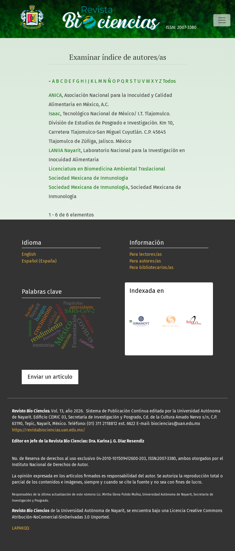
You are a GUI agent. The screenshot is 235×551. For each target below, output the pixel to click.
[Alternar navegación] (221, 20)
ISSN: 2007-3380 (181, 27)
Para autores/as (145, 261)
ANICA (55, 95)
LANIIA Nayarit (65, 150)
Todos (169, 81)
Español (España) (39, 261)
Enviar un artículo (50, 376)
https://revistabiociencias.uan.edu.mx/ (48, 430)
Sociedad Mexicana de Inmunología (88, 178)
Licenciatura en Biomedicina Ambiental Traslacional (107, 169)
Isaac (54, 114)
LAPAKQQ (20, 528)
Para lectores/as (145, 254)
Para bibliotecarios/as (151, 267)
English (29, 254)
